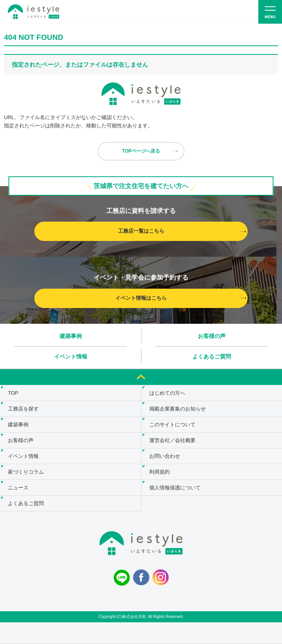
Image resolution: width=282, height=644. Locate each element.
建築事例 (71, 336)
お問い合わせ (164, 456)
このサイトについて (172, 424)
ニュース (18, 488)
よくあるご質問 (211, 356)
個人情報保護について (175, 488)
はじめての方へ (167, 393)
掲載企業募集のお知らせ (177, 409)
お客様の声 (212, 336)
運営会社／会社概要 (172, 440)
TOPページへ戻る (141, 151)
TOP (13, 393)
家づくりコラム (26, 472)
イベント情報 (70, 356)
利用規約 (159, 472)
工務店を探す (23, 409)
